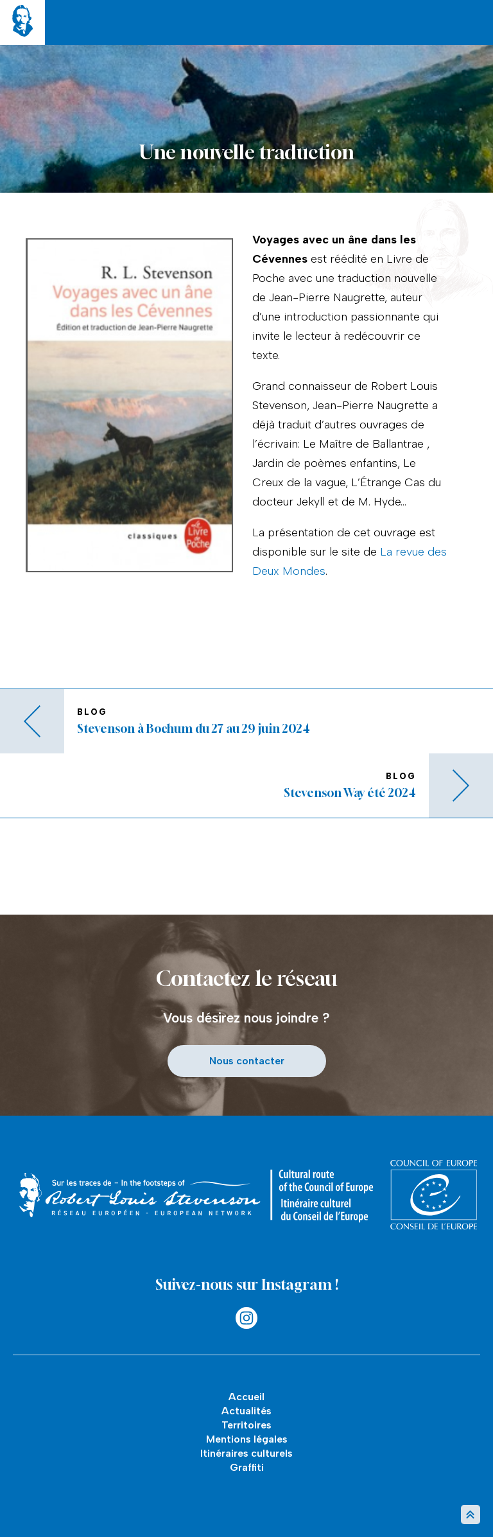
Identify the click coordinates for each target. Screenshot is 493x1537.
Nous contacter (246, 1061)
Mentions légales (247, 1439)
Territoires (246, 1425)
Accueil (246, 1397)
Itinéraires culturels (246, 1453)
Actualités (246, 1411)
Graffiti (247, 1467)
